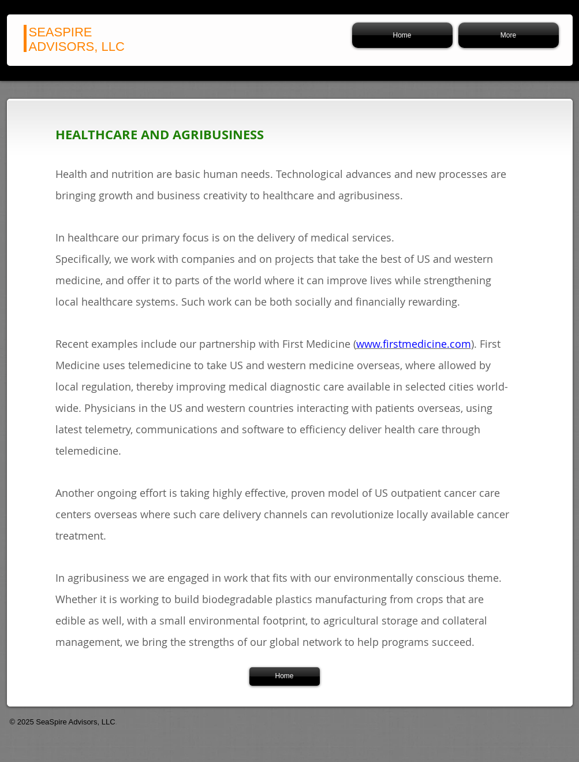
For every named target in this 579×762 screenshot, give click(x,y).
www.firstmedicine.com (413, 344)
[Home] (284, 676)
